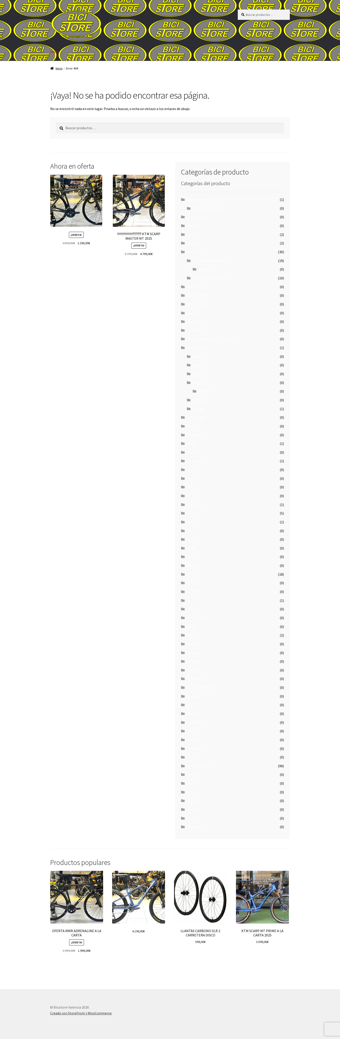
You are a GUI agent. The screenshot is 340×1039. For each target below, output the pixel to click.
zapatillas (194, 827)
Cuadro (198, 365)
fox (189, 487)
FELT (190, 478)
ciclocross (194, 330)
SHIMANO (194, 748)
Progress (194, 696)
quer (190, 705)
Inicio (54, 51)
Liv (189, 600)
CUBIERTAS (196, 417)
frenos (192, 496)
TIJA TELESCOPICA (207, 208)
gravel (192, 522)
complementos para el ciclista (210, 339)
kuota (191, 583)
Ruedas (198, 409)
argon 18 (193, 225)
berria (191, 234)
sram (191, 783)
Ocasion (193, 653)
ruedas (192, 740)
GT (189, 531)
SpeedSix (193, 774)
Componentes (198, 347)
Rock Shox (195, 722)
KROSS (204, 269)
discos (197, 374)
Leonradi (193, 591)
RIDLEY (192, 713)
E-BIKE (192, 452)
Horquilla (200, 400)
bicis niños (195, 287)
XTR (190, 818)
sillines (192, 757)
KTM (190, 574)
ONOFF (192, 670)
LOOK (191, 609)
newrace (193, 644)
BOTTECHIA (196, 304)
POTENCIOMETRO (201, 687)
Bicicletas (194, 252)
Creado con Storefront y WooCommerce (81, 1013)
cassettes (194, 321)
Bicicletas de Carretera (210, 278)
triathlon (194, 800)
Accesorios (195, 199)
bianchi (192, 243)
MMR (191, 635)
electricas (194, 461)
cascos (192, 313)
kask (190, 556)
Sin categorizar (198, 766)
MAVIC (192, 626)
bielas (197, 356)
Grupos (198, 382)
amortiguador (198, 217)
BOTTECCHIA (197, 295)
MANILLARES (197, 618)
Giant (191, 513)
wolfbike (193, 809)
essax (191, 469)
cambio (204, 391)
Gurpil (191, 539)
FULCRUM (194, 504)
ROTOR (193, 731)
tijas (190, 792)
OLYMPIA (194, 661)
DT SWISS (194, 435)
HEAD (191, 548)
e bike (191, 443)
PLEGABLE (195, 678)
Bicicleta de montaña (209, 260)
